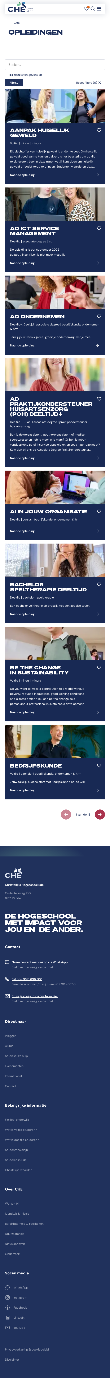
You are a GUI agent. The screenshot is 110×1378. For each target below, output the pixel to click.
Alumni (9, 1046)
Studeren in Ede (16, 1160)
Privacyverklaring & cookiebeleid (27, 1349)
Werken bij (12, 1203)
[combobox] (55, 65)
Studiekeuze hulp (16, 1056)
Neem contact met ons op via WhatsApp (40, 962)
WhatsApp (21, 1287)
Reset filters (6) (86, 83)
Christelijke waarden (18, 1170)
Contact (10, 1086)
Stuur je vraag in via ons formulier (35, 996)
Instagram (20, 1297)
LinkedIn (19, 1317)
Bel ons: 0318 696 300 (27, 979)
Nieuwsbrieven (15, 1244)
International (13, 1076)
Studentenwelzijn (16, 1150)
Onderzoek (12, 1254)
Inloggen (10, 1036)
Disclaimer (12, 1359)
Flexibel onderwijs (17, 1120)
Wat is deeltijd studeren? (22, 1140)
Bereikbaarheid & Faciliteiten (24, 1224)
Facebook (20, 1307)
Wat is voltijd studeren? (21, 1130)
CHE (17, 23)
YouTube (19, 1328)
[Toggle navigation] (99, 8)
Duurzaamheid (15, 1234)
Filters (14, 83)
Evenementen (14, 1066)
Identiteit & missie (17, 1213)
